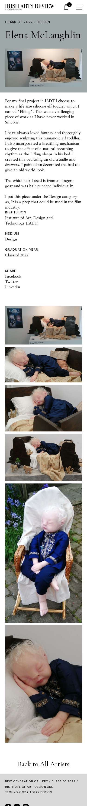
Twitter (11, 281)
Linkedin (12, 286)
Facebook (13, 276)
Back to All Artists (43, 764)
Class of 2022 (64, 781)
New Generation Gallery (26, 781)
